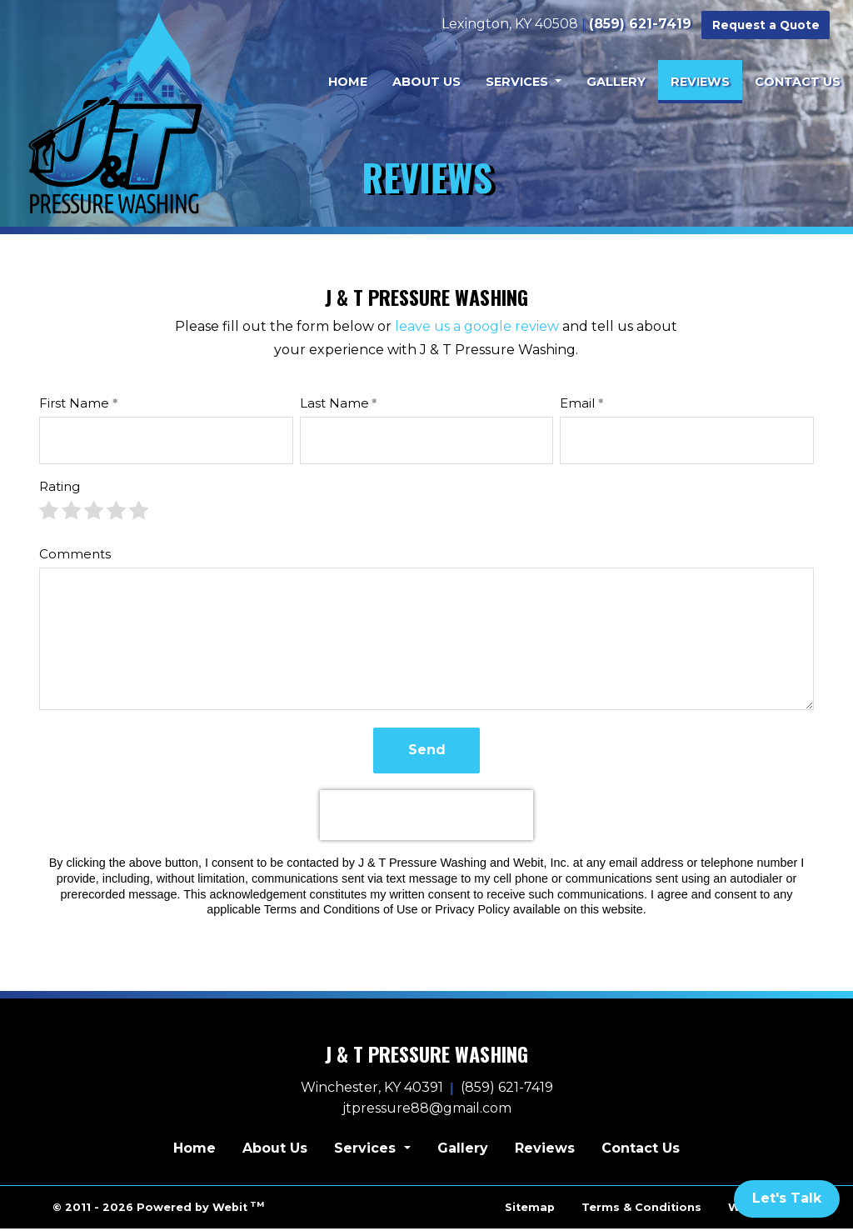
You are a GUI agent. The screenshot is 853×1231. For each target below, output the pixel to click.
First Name (74, 405)
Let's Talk (786, 1198)
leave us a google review (477, 329)
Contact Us (798, 80)
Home (347, 80)
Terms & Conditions (641, 1209)
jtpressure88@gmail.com (426, 1110)
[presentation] (426, 818)
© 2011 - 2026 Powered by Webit (158, 1209)
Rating (59, 489)
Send (427, 752)
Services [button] (518, 80)
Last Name (334, 405)
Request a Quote (767, 24)
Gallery (616, 80)
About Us (426, 80)
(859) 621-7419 (642, 23)
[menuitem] (348, 81)
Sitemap (530, 1209)
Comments (75, 555)
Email (577, 405)
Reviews (706, 76)
